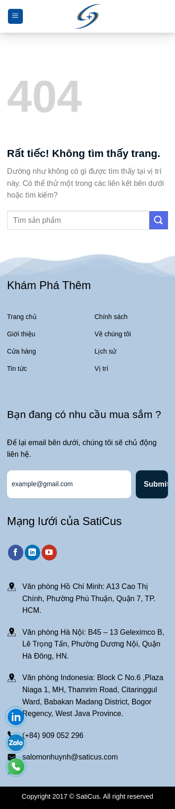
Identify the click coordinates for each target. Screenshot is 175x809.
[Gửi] (158, 220)
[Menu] (15, 16)
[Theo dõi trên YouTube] (49, 553)
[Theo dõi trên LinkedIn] (32, 553)
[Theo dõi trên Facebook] (15, 553)
